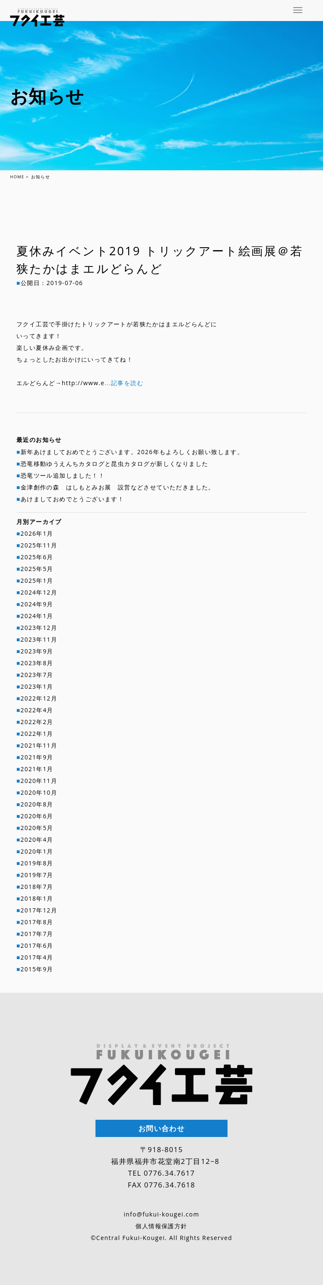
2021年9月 (37, 757)
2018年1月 (37, 898)
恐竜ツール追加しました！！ (63, 475)
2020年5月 (37, 828)
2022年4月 (37, 710)
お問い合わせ (161, 1128)
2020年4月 (37, 839)
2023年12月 (39, 628)
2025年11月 (39, 545)
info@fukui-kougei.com (161, 1214)
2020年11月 (39, 781)
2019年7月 (37, 875)
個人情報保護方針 (161, 1226)
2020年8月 (37, 804)
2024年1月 (37, 616)
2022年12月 (39, 698)
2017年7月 (37, 934)
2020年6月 (37, 816)
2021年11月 (39, 745)
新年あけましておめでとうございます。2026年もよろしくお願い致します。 (132, 452)
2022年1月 (37, 734)
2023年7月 (37, 675)
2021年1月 (37, 769)
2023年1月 (37, 686)
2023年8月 (37, 663)
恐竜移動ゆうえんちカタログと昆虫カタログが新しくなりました (115, 464)
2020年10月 (39, 792)
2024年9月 (37, 604)
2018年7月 (37, 887)
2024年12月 (39, 592)
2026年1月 (37, 533)
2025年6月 (37, 557)
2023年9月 (37, 651)
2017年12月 (39, 910)
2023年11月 (39, 639)
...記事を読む (124, 383)
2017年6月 (37, 945)
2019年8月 (37, 863)
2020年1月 (37, 851)
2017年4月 (37, 957)
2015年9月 (37, 969)
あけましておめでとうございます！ (72, 499)
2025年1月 (37, 580)
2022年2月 (37, 722)
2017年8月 (37, 922)
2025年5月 (37, 569)
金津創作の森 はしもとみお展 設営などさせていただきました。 (118, 487)
